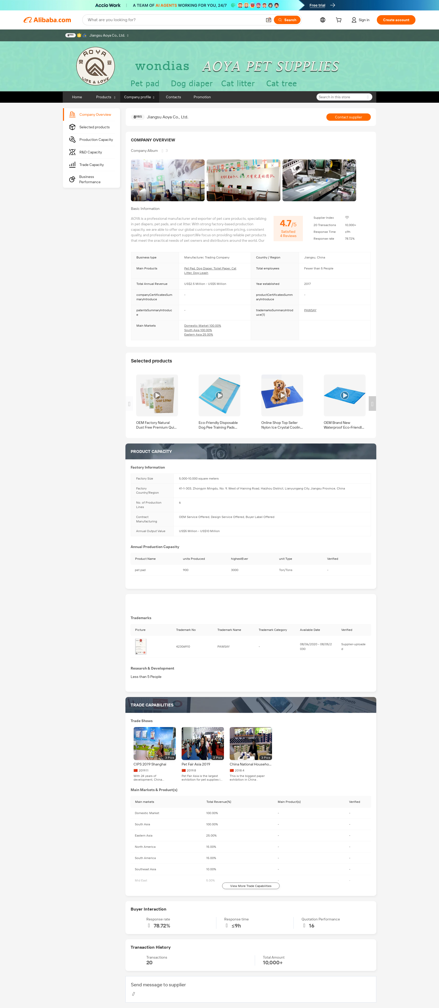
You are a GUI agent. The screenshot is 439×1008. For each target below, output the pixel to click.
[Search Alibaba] (174, 20)
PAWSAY (310, 310)
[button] (268, 20)
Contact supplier (348, 117)
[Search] (287, 20)
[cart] (340, 21)
